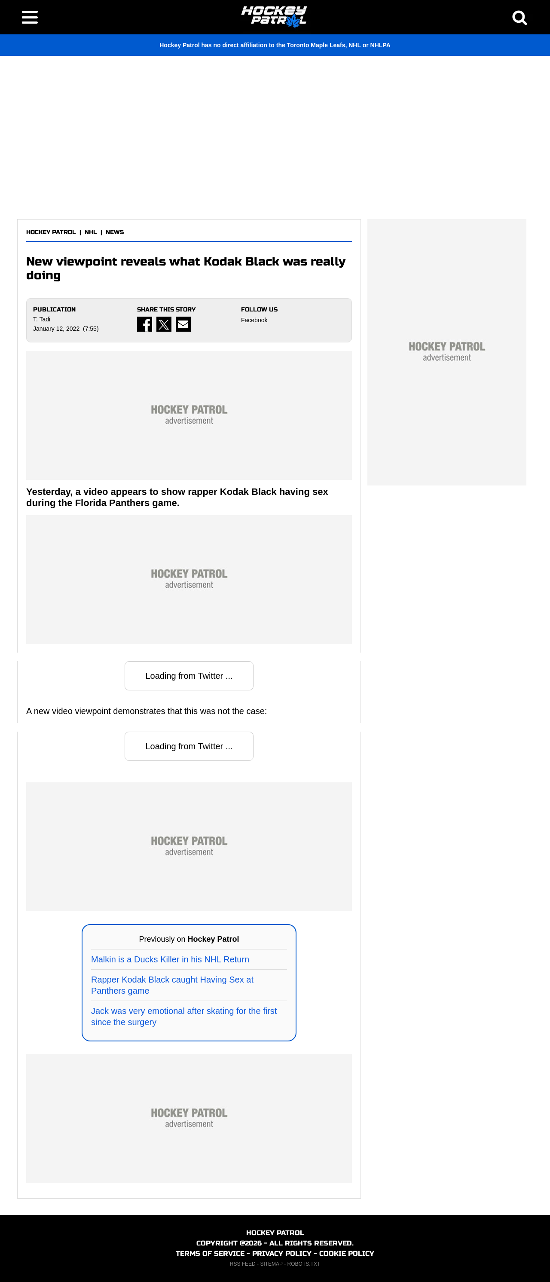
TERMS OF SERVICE (210, 1253)
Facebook (254, 320)
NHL (91, 232)
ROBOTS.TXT (304, 1264)
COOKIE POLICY (346, 1253)
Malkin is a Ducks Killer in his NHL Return (170, 959)
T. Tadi (41, 319)
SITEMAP (271, 1264)
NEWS (115, 232)
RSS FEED (243, 1264)
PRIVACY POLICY (282, 1253)
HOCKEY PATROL (51, 232)
